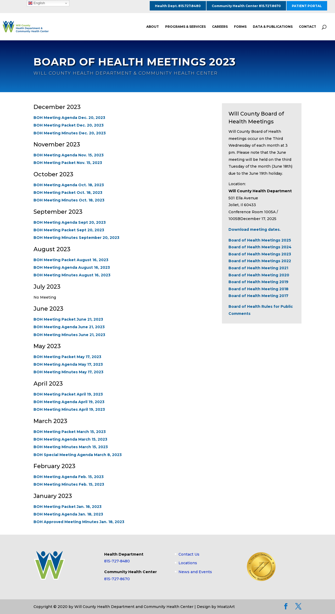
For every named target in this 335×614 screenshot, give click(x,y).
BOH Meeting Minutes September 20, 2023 (76, 237)
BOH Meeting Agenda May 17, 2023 (68, 364)
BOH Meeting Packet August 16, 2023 (71, 259)
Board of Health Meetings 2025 (259, 240)
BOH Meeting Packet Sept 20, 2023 (69, 230)
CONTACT (307, 27)
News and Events (195, 571)
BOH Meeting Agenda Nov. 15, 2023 (69, 155)
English (36, 3)
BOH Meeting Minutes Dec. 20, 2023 (70, 133)
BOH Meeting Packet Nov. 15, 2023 (68, 163)
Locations (187, 563)
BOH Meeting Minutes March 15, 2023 (71, 447)
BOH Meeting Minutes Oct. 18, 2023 (69, 200)
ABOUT (152, 27)
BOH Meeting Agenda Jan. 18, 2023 (68, 514)
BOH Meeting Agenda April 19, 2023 (69, 401)
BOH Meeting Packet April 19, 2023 (68, 394)
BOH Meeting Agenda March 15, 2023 (70, 439)
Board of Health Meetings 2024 (260, 247)
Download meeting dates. (254, 229)
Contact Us (188, 554)
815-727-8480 (117, 561)
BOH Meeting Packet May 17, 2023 (67, 356)
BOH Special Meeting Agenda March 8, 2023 (78, 454)
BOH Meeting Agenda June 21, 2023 (69, 327)
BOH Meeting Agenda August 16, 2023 (72, 267)
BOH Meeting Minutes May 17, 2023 (68, 372)
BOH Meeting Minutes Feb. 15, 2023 (69, 484)
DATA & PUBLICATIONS (273, 27)
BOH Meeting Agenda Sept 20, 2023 (70, 222)
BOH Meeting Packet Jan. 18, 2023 (68, 506)
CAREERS (220, 27)
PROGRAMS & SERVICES (185, 27)
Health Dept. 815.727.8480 (178, 6)
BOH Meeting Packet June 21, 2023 (68, 319)
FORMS (240, 27)
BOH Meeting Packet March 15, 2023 (70, 431)
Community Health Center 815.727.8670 (246, 6)
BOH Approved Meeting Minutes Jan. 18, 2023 (79, 521)
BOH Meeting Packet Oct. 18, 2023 (68, 192)
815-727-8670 (117, 579)
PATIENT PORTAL (307, 6)
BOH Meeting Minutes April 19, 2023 (69, 409)
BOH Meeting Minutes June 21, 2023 (69, 334)
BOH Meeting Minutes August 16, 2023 (72, 275)
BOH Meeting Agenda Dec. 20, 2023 (69, 117)
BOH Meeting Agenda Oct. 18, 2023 (69, 185)
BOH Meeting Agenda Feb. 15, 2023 (69, 476)
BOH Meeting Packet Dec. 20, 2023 (69, 125)
